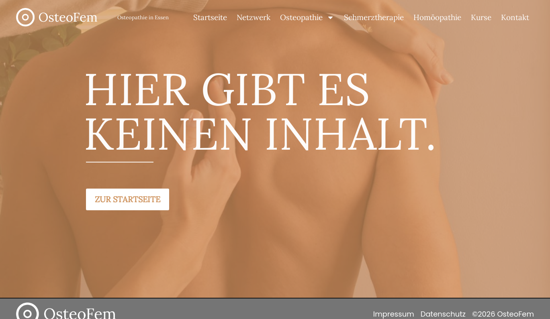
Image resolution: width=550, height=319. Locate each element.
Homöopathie (437, 17)
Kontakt (515, 17)
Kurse (481, 17)
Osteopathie (307, 17)
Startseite (210, 17)
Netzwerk (253, 17)
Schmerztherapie (374, 17)
